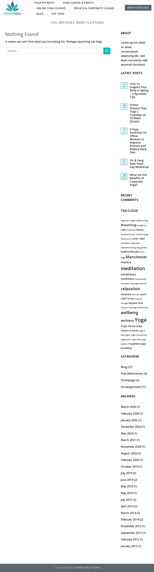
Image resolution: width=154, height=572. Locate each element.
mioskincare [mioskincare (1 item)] (140, 279)
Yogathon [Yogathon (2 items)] (134, 343)
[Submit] (106, 51)
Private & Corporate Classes (94, 8)
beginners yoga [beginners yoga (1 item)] (128, 220)
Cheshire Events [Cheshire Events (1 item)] (128, 234)
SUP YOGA (58, 13)
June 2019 (127, 480)
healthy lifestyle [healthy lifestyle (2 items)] (130, 251)
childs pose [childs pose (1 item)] (126, 239)
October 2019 (129, 466)
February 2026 (130, 413)
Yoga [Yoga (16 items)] (140, 319)
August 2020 (129, 453)
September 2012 (131, 533)
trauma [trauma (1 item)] (138, 299)
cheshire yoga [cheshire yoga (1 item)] (142, 234)
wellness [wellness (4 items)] (127, 320)
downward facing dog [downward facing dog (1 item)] (130, 247)
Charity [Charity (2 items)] (139, 229)
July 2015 (126, 500)
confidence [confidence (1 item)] (125, 243)
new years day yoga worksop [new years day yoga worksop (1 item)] (134, 283)
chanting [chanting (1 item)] (131, 230)
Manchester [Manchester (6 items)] (136, 256)
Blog (39, 13)
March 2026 (128, 407)
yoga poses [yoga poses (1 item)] (126, 339)
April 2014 (127, 506)
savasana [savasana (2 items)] (126, 294)
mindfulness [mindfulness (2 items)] (127, 278)
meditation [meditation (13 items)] (133, 268)
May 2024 (127, 433)
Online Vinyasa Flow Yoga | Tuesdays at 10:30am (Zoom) (138, 113)
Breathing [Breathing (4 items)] (128, 225)
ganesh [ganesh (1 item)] (143, 247)
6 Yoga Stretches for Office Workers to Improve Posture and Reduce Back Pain (138, 141)
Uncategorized (130, 387)
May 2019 (127, 486)
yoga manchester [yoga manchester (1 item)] (139, 335)
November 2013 (131, 526)
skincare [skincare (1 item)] (136, 294)
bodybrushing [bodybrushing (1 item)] (141, 220)
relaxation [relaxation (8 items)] (130, 288)
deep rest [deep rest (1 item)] (135, 243)
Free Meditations (132, 373)
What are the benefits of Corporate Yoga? (138, 179)
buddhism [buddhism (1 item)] (141, 225)
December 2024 (131, 427)
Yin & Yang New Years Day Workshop (139, 164)
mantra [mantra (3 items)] (126, 262)
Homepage (128, 380)
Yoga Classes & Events (78, 2)
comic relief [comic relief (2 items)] (138, 238)
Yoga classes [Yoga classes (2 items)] (128, 326)
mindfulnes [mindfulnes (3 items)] (128, 274)
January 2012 (129, 546)
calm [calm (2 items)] (123, 229)
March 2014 (128, 513)
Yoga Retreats (44, 2)
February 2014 (130, 519)
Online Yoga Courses (51, 8)
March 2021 (128, 440)
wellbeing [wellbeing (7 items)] (129, 312)
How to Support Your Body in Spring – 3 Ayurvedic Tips (139, 90)
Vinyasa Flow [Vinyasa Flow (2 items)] (135, 303)
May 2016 (127, 493)
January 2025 (129, 420)
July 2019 (126, 473)
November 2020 (131, 447)
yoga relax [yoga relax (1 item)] (136, 339)
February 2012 (130, 539)
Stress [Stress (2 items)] (131, 298)
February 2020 (130, 460)
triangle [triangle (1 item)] (124, 303)
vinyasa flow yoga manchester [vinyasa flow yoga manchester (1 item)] (134, 307)
